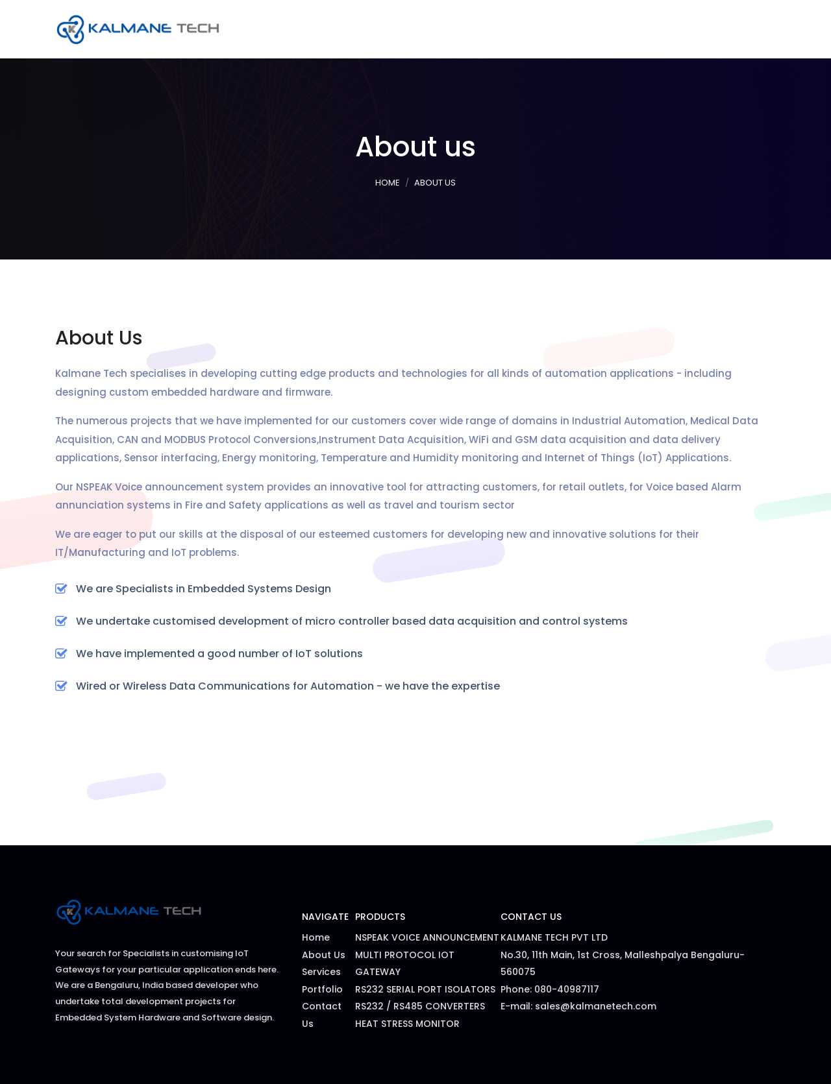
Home (436, 29)
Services (487, 29)
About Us (682, 29)
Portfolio (617, 29)
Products (549, 29)
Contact (745, 29)
